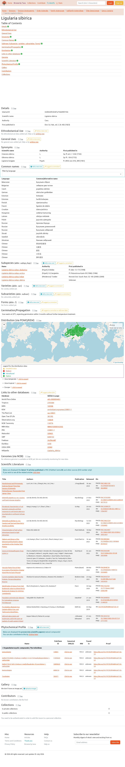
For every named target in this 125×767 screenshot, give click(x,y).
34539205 (104, 581)
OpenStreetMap (118, 362)
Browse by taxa (30, 744)
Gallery (4, 67)
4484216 (56, 670)
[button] (4, 324)
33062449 (104, 590)
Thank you (28, 741)
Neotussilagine (7, 670)
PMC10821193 (105, 483)
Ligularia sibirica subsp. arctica (13, 273)
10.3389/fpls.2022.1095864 (110, 541)
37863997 (104, 511)
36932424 (104, 534)
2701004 (50, 403)
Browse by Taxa (20, 3)
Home (10, 3)
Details (4, 26)
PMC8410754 (105, 576)
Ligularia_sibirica (53, 450)
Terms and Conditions (13, 741)
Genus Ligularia (107, 11)
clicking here (33, 634)
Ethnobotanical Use (9, 30)
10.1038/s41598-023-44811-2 (110, 509)
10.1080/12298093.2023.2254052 (112, 523)
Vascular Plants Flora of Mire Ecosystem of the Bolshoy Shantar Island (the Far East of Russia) (13, 570)
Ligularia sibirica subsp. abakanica (14, 270)
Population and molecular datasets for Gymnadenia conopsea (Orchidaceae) (13, 600)
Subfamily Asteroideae (74, 11)
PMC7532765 (105, 586)
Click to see (68, 652)
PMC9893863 (105, 539)
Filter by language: (9, 171)
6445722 (50, 437)
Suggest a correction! (52, 166)
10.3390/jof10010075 (108, 486)
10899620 (56, 664)
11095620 (56, 658)
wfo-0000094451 (53, 399)
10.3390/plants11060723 (109, 570)
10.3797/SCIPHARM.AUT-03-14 (108, 607)
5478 (49, 444)
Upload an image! (30, 688)
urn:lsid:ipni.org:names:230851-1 (59, 409)
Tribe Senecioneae (92, 11)
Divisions (12, 11)
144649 (50, 420)
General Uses (6, 33)
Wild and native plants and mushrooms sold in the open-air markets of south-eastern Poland (12, 618)
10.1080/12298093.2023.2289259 (112, 500)
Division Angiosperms (26, 11)
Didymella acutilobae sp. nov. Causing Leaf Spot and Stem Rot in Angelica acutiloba (13, 523)
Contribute (41, 3)
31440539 (104, 602)
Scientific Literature (9, 61)
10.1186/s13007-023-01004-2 (110, 532)
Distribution (6, 50)
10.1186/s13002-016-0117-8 (110, 618)
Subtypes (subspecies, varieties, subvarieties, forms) (21, 44)
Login (110, 3)
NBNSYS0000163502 (55, 427)
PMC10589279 (105, 506)
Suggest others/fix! (48, 392)
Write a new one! (41, 131)
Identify (51, 3)
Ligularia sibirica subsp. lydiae (13, 277)
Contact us (48, 741)
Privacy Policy (10, 744)
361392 (50, 416)
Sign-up (119, 3)
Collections (31, 3)
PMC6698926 (105, 597)
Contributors (6, 71)
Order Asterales (42, 11)
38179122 (104, 502)
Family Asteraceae (57, 11)
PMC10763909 (105, 497)
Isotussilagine (6, 652)
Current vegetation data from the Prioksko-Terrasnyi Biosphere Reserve (12, 579)
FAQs (46, 737)
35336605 (104, 572)
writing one (40, 134)
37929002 (104, 525)
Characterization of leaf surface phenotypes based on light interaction (12, 532)
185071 (55, 676)
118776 (50, 423)
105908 (50, 406)
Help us (47, 744)
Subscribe (115, 742)
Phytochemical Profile (10, 64)
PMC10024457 (105, 530)
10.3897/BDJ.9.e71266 (108, 579)
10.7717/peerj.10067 (107, 588)
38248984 (104, 488)
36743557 (104, 544)
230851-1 (51, 430)
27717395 (104, 621)
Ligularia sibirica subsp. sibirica (13, 280)
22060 (49, 447)
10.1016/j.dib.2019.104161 (109, 600)
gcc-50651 (51, 413)
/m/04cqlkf (51, 440)
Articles (27, 737)
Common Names (8, 40)
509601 (50, 433)
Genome (5, 57)
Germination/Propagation (11, 47)
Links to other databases (11, 54)
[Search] (91, 3)
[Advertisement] (62, 92)
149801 (55, 652)
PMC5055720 (105, 616)
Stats (59, 3)
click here (36, 472)
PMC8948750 (105, 567)
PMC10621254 (105, 520)
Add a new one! (36, 166)
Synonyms (5, 37)
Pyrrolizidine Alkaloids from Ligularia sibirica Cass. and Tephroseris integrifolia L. (11, 609)
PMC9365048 (105, 551)
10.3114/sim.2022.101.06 (109, 553)
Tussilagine (6, 676)
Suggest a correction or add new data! (55, 310)
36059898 (104, 555)
